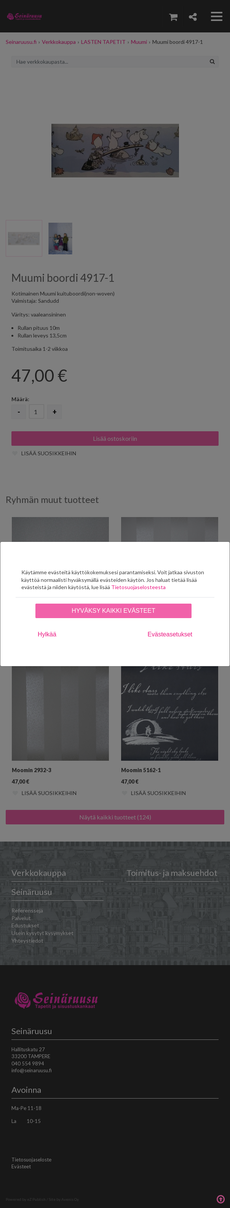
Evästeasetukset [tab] (170, 634)
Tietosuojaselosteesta (138, 587)
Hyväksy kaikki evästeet (113, 610)
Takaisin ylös (220, 1198)
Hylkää (47, 634)
